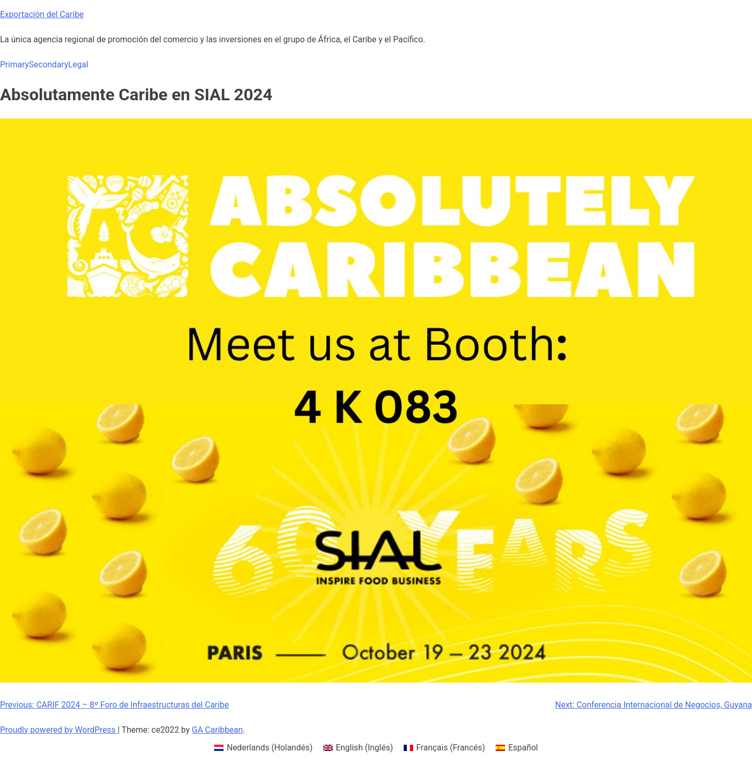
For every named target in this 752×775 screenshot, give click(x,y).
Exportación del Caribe (42, 14)
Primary (14, 64)
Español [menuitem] (523, 748)
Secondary (48, 64)
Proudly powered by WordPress (59, 730)
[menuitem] (263, 748)
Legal (78, 64)
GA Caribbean (217, 730)
